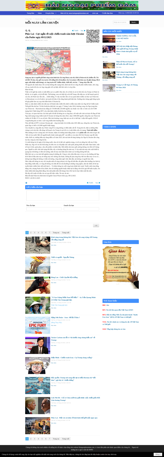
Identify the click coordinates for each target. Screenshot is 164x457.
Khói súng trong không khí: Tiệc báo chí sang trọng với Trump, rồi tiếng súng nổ (126, 74)
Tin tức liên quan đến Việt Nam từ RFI (119, 310)
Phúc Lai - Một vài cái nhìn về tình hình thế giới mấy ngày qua (74, 418)
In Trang (26, 183)
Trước (76, 30)
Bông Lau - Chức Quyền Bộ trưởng (64, 277)
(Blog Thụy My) (56, 322)
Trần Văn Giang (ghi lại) (59, 305)
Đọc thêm (53, 245)
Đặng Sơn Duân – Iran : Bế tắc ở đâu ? (65, 317)
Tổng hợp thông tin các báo (116, 329)
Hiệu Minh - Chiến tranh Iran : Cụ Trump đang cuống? (71, 358)
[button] (51, 13)
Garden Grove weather (120, 123)
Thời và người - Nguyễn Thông (62, 257)
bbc (108, 305)
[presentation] (43, 217)
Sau (82, 30)
